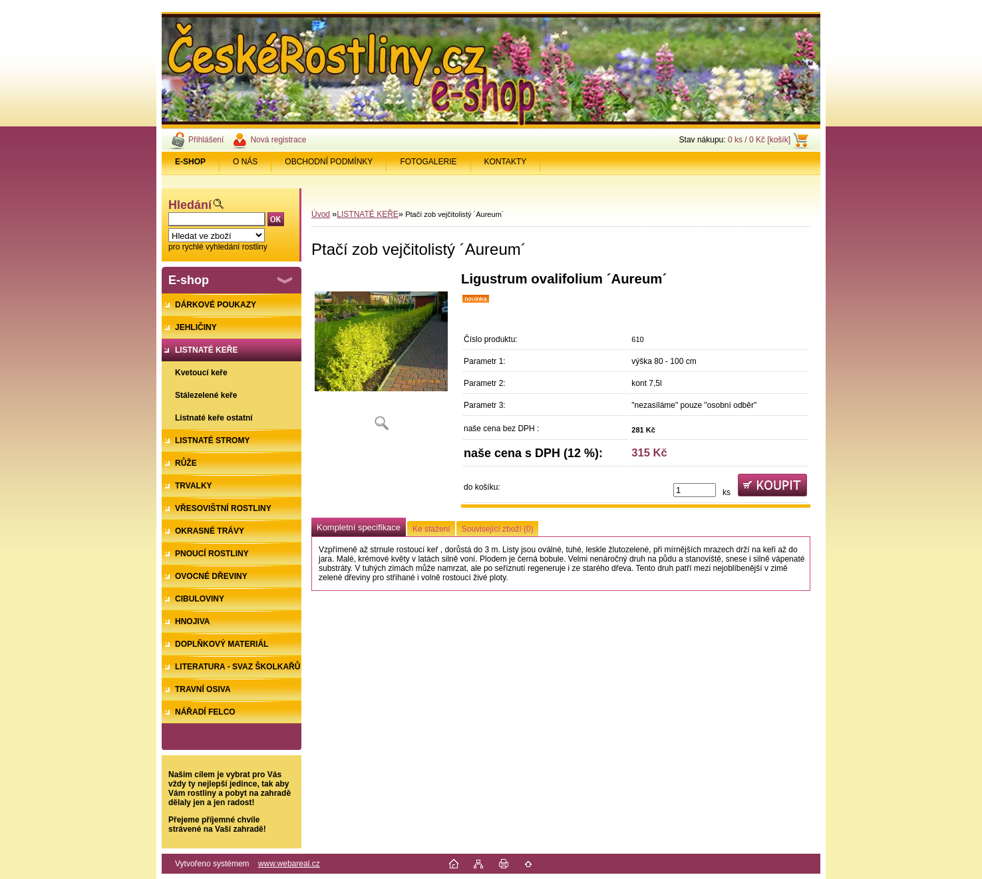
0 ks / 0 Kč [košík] (759, 139)
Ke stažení (431, 529)
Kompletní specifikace (359, 527)
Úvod (320, 214)
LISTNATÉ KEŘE (367, 214)
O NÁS (245, 161)
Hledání (190, 205)
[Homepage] (191, 162)
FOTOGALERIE (428, 161)
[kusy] (694, 490)
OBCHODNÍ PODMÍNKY (329, 161)
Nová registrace (278, 139)
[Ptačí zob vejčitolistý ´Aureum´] (381, 355)
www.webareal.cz (289, 863)
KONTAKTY (505, 161)
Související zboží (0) (498, 529)
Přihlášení (206, 139)
